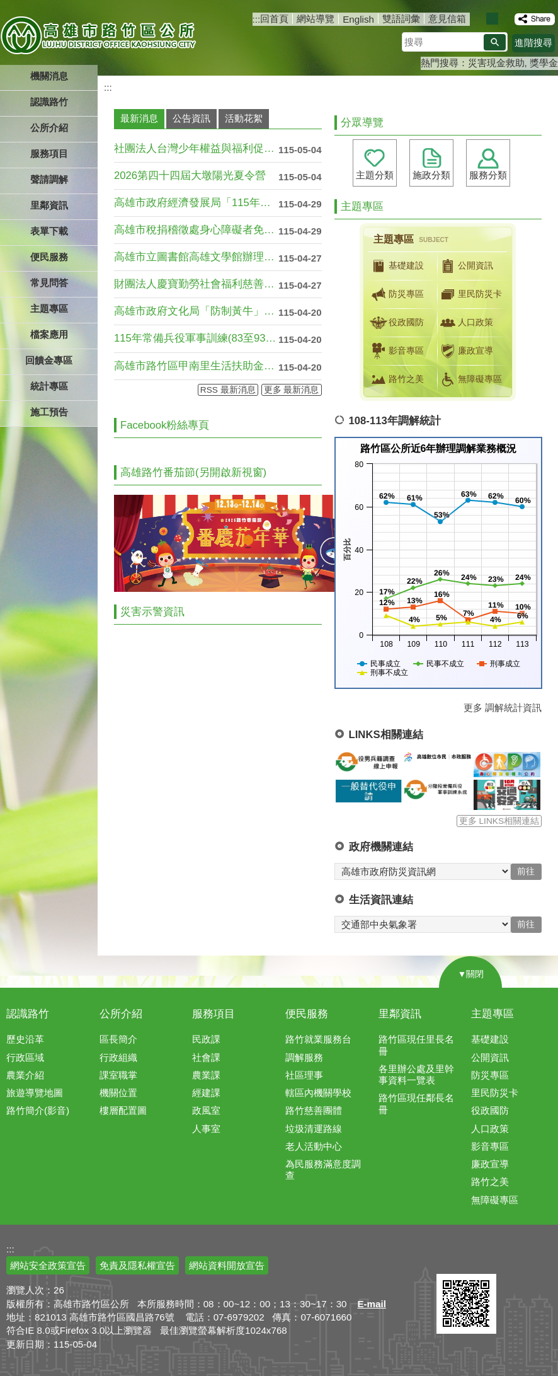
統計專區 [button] (49, 386)
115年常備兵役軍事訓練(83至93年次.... (196, 338)
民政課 (206, 1039)
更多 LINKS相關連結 (499, 821)
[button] (495, 42)
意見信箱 (447, 18)
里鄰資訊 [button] (49, 205)
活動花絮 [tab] (244, 118)
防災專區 (396, 294)
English (358, 19)
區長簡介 (118, 1039)
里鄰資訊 (400, 1014)
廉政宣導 (465, 351)
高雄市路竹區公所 (99, 34)
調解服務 (304, 1057)
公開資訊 (465, 266)
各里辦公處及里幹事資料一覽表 (416, 1074)
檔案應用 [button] (49, 334)
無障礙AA (512, 1259)
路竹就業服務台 (318, 1039)
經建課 (206, 1092)
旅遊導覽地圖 (34, 1092)
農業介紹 (25, 1075)
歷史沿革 (25, 1039)
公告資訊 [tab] (191, 118)
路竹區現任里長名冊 (416, 1045)
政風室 (206, 1110)
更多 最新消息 (291, 390)
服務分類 (488, 175)
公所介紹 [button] (49, 127)
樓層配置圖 (123, 1110)
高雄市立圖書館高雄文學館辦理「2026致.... (196, 257)
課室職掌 (118, 1075)
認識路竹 (27, 1014)
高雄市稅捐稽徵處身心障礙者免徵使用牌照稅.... (196, 230)
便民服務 (306, 1014)
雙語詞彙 (401, 18)
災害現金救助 (496, 62)
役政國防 (396, 323)
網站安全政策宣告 (48, 1265)
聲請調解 (49, 179)
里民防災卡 (470, 294)
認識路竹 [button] (49, 101)
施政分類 (431, 175)
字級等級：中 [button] (492, 19)
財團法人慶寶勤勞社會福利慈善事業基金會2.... (196, 284)
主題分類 (375, 175)
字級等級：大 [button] (505, 18)
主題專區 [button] (49, 308)
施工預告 (49, 412)
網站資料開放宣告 (227, 1265)
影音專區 (396, 351)
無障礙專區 (470, 379)
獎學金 (544, 62)
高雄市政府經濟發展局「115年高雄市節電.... (196, 203)
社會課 (206, 1057)
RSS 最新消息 (228, 390)
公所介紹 (121, 1014)
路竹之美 (396, 379)
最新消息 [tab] (139, 118)
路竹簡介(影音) (37, 1110)
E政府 (450, 1258)
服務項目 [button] (49, 153)
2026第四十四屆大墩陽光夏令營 (190, 176)
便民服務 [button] (49, 256)
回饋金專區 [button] (48, 360)
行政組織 (118, 1057)
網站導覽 (315, 18)
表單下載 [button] (49, 231)
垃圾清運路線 (313, 1128)
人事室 (206, 1128)
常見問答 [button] (49, 282)
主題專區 (492, 1014)
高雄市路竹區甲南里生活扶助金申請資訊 (196, 366)
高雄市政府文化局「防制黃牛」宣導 (196, 311)
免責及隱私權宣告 (137, 1265)
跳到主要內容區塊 (6, 6)
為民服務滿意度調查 (323, 1170)
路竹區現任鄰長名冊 (416, 1103)
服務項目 (213, 1014)
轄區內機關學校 (318, 1092)
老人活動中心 (313, 1146)
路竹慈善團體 (313, 1110)
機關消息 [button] (49, 76)
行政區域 (25, 1057)
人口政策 (465, 323)
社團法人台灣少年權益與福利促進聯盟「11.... (196, 148)
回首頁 (274, 18)
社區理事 (304, 1075)
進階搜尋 (533, 42)
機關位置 (118, 1092)
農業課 (206, 1075)
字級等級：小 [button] (479, 18)
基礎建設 (396, 266)
